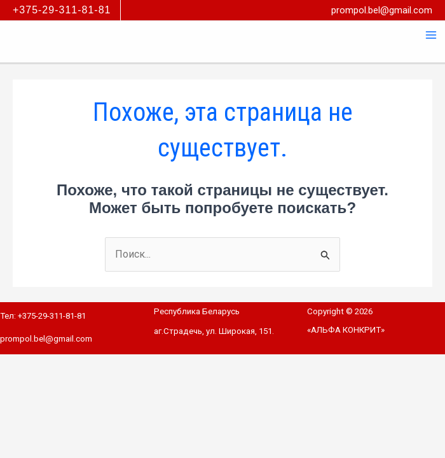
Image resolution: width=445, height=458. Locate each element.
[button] (67, 10)
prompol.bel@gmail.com (381, 10)
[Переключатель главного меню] (431, 35)
